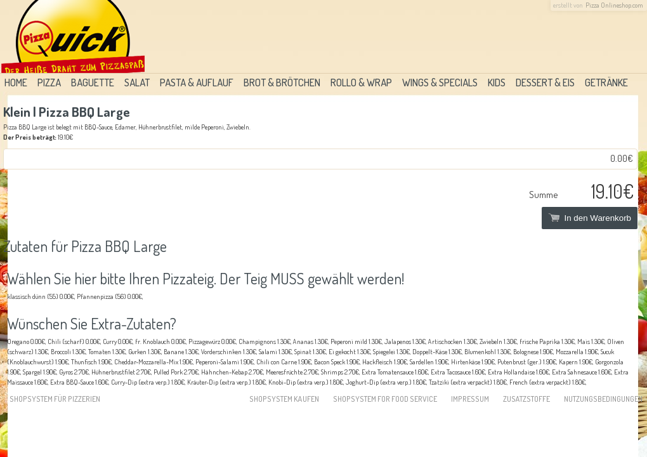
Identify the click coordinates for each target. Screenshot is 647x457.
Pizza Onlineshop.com (614, 5)
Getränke (606, 82)
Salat (137, 82)
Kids (497, 82)
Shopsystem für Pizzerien (55, 399)
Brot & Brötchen (282, 82)
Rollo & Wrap (361, 82)
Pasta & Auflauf (196, 82)
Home (15, 82)
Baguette (92, 82)
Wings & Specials (440, 82)
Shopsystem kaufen (284, 399)
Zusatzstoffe (526, 399)
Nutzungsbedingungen (603, 399)
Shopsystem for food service (385, 399)
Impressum (470, 399)
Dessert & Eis (545, 82)
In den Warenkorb (589, 218)
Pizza (49, 82)
